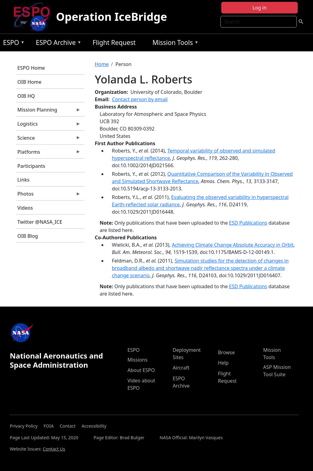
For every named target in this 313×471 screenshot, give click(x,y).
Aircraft (181, 367)
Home (102, 64)
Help (223, 362)
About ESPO (141, 370)
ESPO (12, 43)
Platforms (48, 153)
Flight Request (114, 42)
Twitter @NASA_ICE (39, 222)
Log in (259, 7)
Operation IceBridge (111, 16)
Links (23, 179)
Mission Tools (174, 43)
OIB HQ (26, 96)
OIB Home (29, 82)
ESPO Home (31, 67)
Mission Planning (48, 111)
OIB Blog (27, 236)
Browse (226, 352)
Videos (25, 207)
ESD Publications (248, 222)
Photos (48, 195)
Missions (137, 359)
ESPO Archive (57, 43)
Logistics (48, 125)
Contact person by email (140, 99)
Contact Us (54, 449)
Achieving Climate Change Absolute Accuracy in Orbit (232, 244)
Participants (31, 166)
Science (48, 139)
